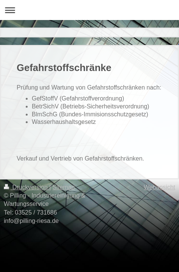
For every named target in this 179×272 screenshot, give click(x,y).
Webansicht (159, 187)
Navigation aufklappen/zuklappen (89, 10)
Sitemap (64, 187)
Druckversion (26, 187)
